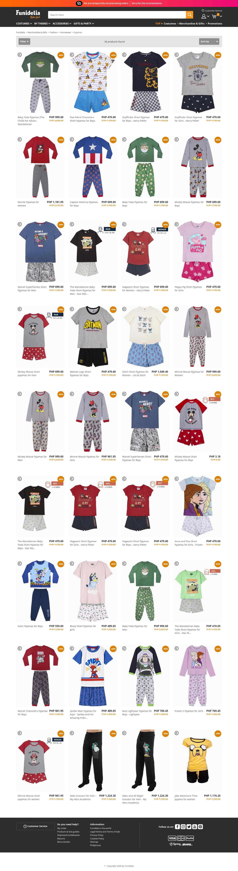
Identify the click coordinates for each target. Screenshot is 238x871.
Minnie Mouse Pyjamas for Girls (84, 458)
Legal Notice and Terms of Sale (105, 831)
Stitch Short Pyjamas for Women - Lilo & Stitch (135, 373)
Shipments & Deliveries (68, 835)
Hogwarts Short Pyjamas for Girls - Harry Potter (83, 543)
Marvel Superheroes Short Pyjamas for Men (32, 288)
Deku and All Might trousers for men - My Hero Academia (134, 799)
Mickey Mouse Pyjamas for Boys (189, 204)
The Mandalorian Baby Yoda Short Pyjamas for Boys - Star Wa (30, 545)
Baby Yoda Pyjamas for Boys (134, 204)
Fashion (53, 32)
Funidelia (20, 32)
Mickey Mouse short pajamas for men (29, 373)
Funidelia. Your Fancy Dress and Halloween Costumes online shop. (28, 14)
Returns (61, 838)
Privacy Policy (96, 835)
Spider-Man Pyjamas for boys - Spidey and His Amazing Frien (83, 714)
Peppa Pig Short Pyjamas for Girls (188, 288)
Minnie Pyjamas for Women (28, 204)
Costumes (22, 23)
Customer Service (35, 826)
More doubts (63, 841)
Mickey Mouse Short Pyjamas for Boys (186, 458)
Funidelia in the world (100, 828)
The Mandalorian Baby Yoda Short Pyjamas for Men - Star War (82, 290)
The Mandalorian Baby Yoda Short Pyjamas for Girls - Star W (187, 630)
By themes (41, 23)
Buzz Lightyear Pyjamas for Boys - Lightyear (137, 712)
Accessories (61, 23)
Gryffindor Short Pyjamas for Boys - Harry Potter (136, 119)
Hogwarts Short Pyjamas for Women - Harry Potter (136, 288)
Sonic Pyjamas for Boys (30, 626)
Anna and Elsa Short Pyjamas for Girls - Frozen (189, 543)
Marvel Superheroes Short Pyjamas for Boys (136, 458)
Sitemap (94, 841)
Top (157, 23)
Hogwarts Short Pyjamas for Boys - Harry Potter (135, 543)
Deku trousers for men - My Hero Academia (83, 797)
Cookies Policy (97, 838)
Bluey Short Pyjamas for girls (83, 628)
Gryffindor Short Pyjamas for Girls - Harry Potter (188, 119)
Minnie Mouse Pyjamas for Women (189, 373)
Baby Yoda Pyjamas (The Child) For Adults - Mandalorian (31, 121)
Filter (23, 41)
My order (61, 828)
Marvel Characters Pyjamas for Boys (33, 712)
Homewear (65, 32)
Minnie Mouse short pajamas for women (29, 797)
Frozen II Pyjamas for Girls (189, 710)
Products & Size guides (68, 831)
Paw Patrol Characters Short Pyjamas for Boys (82, 119)
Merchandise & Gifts (37, 32)
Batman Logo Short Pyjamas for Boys (80, 373)
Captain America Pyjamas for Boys (84, 204)
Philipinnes (95, 845)
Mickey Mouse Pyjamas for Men (32, 458)
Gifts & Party (82, 23)
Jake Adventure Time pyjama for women (186, 797)
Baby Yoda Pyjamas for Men (134, 628)
